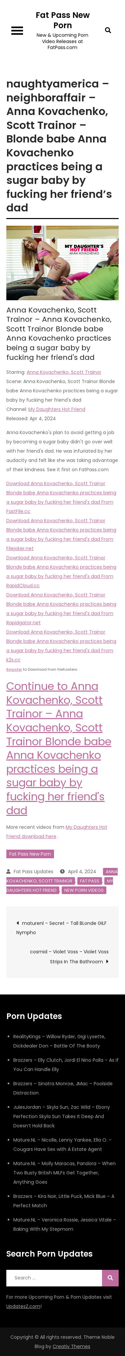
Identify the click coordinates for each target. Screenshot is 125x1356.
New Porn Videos (84, 890)
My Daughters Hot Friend (56, 409)
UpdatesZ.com (23, 1306)
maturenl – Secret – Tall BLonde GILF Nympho (61, 928)
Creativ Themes (71, 1346)
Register (14, 669)
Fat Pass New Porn (63, 20)
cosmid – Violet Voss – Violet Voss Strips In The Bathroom (69, 956)
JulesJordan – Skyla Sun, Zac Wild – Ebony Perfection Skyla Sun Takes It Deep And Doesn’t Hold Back (61, 1116)
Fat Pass (89, 881)
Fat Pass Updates (33, 871)
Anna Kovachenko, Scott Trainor (64, 372)
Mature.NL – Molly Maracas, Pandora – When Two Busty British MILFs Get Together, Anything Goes (64, 1172)
